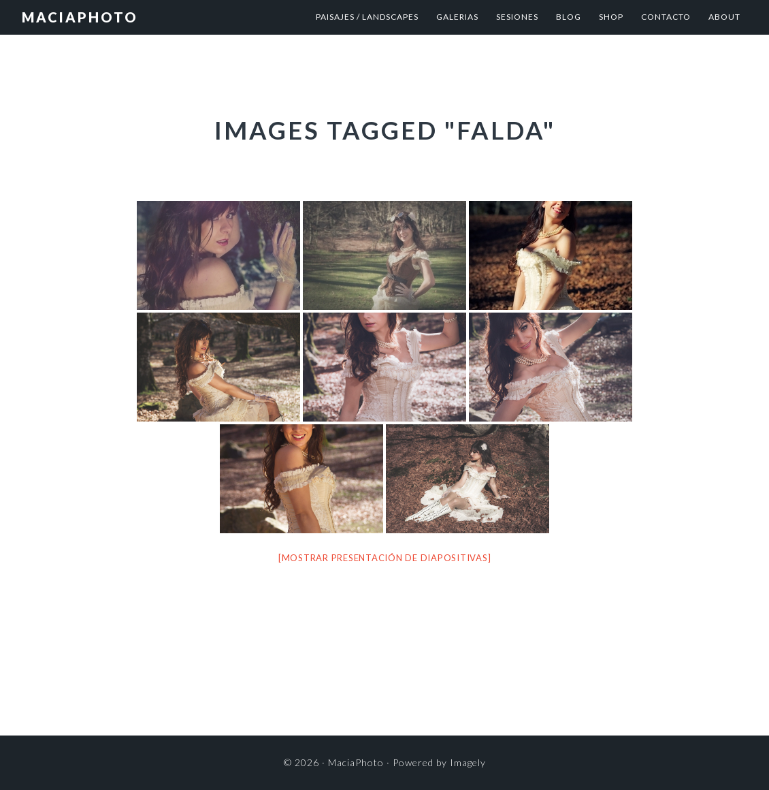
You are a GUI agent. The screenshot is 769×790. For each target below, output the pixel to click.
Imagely (468, 762)
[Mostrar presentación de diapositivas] (384, 557)
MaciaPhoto (80, 17)
